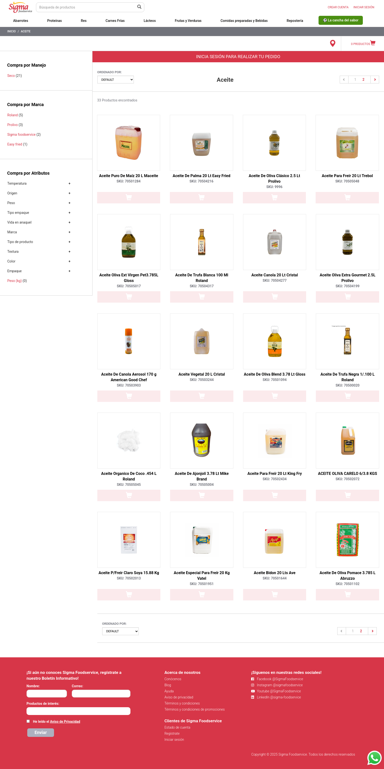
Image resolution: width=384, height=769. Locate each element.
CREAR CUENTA (338, 7)
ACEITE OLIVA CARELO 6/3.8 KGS (347, 473)
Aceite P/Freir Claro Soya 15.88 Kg (129, 572)
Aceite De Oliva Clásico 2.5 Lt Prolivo (274, 178)
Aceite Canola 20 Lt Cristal (274, 275)
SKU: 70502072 (347, 479)
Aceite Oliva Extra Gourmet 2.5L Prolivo (347, 278)
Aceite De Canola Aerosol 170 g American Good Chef (128, 377)
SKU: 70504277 (274, 280)
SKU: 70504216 (201, 181)
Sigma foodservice (21, 134)
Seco (11, 76)
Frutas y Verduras (188, 21)
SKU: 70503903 (129, 385)
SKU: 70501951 (202, 584)
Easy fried (14, 144)
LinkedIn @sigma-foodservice (276, 697)
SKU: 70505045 (129, 485)
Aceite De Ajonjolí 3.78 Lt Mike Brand (202, 476)
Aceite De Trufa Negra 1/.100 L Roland (347, 377)
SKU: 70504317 (202, 286)
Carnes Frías (115, 21)
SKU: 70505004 (202, 485)
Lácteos (150, 21)
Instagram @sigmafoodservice (277, 685)
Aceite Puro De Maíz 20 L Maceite (128, 175)
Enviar (41, 732)
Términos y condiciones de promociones (195, 709)
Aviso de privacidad (179, 697)
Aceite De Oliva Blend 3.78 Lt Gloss (274, 374)
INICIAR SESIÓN (363, 7)
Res (84, 21)
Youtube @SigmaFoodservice (276, 691)
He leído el (56, 722)
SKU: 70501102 (347, 584)
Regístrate (172, 733)
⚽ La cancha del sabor (340, 20)
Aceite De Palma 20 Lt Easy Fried (201, 175)
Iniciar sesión (174, 740)
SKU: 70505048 (347, 181)
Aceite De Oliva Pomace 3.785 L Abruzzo (347, 575)
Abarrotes (20, 21)
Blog (168, 685)
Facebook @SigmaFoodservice (277, 679)
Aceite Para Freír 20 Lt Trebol (347, 175)
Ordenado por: (109, 72)
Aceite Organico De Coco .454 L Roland (128, 476)
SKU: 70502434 (274, 479)
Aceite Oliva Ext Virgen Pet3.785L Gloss (128, 278)
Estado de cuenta (177, 727)
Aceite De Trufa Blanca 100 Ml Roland (201, 278)
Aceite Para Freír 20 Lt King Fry (274, 473)
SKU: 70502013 (129, 578)
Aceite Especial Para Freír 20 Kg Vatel (202, 575)
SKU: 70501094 (274, 380)
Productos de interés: (43, 704)
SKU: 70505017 (129, 286)
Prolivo (12, 125)
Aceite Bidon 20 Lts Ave (274, 572)
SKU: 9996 (274, 187)
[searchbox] (29, 710)
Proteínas (54, 21)
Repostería (295, 21)
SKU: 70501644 (274, 578)
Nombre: (33, 686)
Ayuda (169, 691)
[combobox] (78, 711)
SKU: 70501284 (128, 181)
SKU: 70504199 (347, 286)
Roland (12, 115)
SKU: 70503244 (202, 380)
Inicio (11, 31)
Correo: (77, 686)
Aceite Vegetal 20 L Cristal (202, 374)
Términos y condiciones (182, 703)
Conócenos (173, 679)
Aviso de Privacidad (65, 722)
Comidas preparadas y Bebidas (244, 21)
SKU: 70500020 (347, 385)
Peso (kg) (14, 281)
